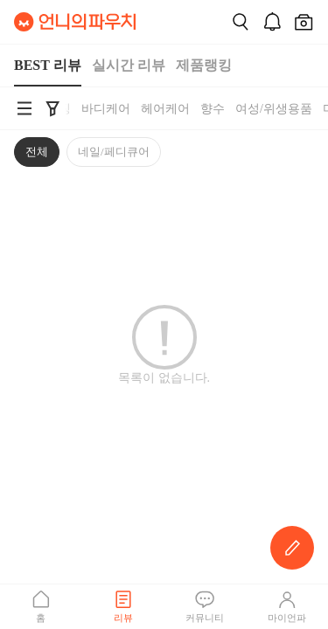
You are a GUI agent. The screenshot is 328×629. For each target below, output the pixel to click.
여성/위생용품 (273, 108)
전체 (36, 151)
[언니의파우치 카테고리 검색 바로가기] (24, 108)
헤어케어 (165, 108)
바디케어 (105, 108)
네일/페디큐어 (114, 151)
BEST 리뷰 (47, 65)
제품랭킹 (204, 65)
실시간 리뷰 (128, 65)
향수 (212, 108)
